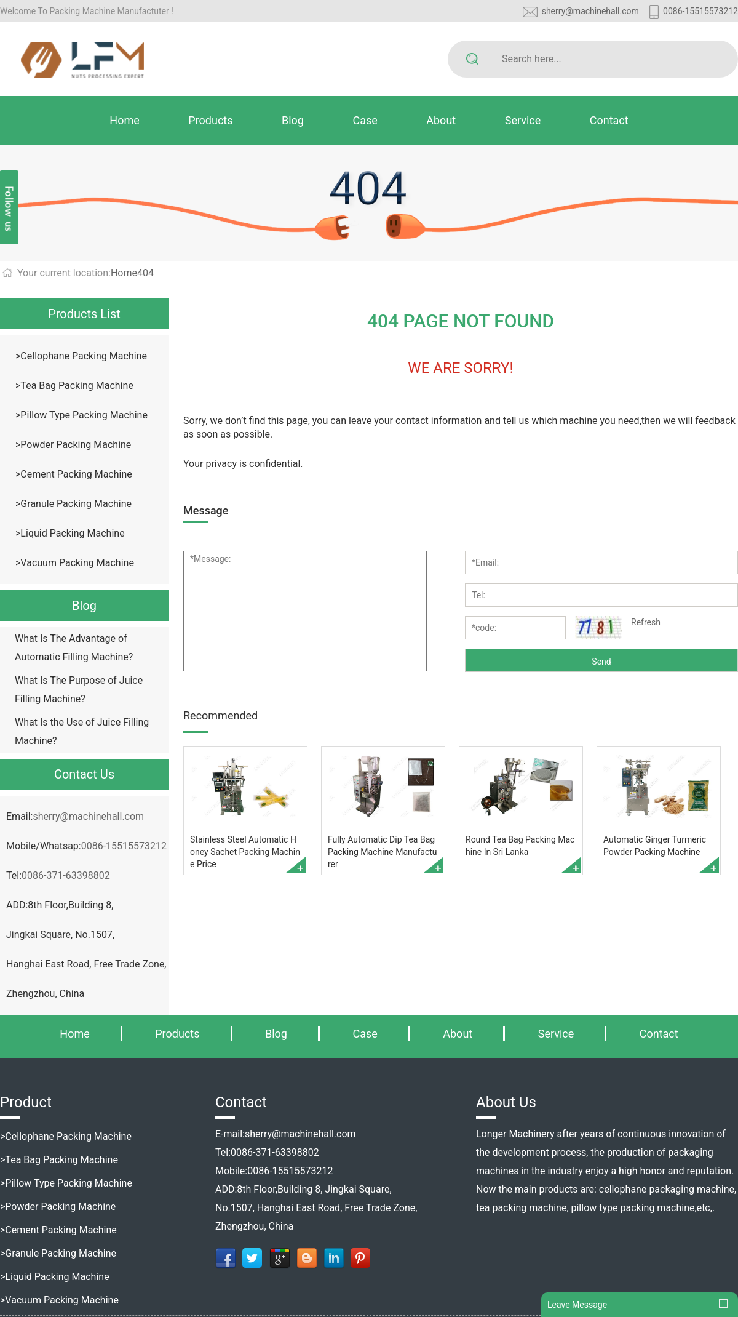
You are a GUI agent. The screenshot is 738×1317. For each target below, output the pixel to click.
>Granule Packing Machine (73, 504)
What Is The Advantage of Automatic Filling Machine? (74, 648)
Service (523, 120)
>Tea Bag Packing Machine (74, 385)
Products (210, 120)
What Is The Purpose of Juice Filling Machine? (79, 690)
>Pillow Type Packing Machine (81, 415)
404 (145, 273)
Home (124, 120)
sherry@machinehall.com (590, 11)
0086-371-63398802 (66, 875)
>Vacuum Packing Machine (74, 563)
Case (364, 120)
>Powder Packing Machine (73, 444)
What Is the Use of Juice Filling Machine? (82, 731)
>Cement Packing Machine (73, 474)
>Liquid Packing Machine (70, 533)
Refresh (646, 622)
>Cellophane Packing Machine (81, 356)
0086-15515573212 (700, 11)
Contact (609, 120)
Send (601, 662)
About (441, 120)
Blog (293, 120)
